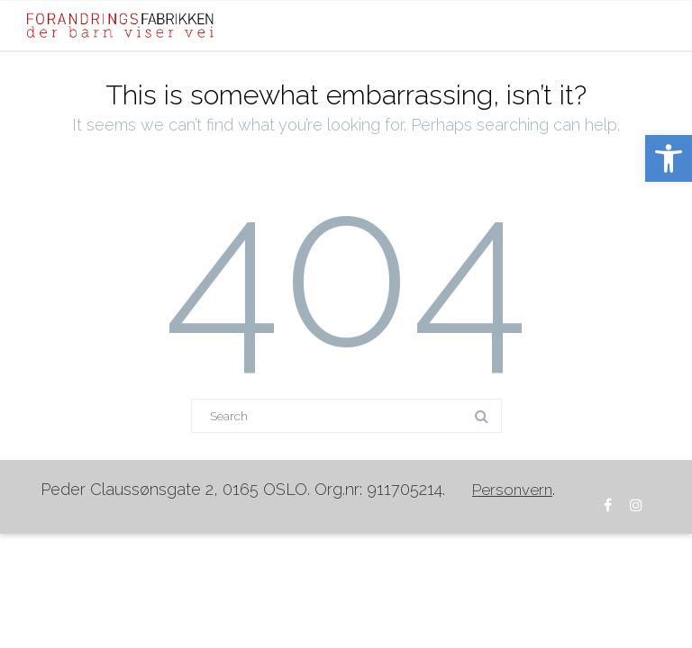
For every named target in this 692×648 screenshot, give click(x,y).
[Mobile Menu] (647, 25)
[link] (668, 158)
